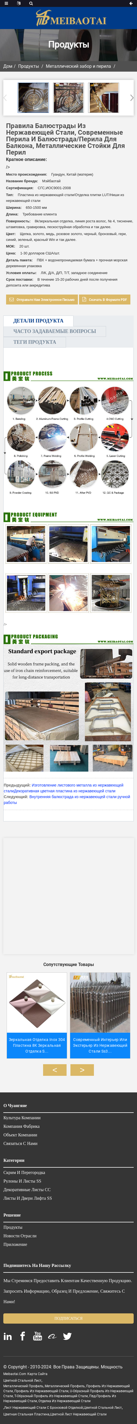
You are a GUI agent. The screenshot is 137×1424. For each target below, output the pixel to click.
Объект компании (20, 1132)
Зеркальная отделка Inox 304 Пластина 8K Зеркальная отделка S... (35, 1043)
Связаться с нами (20, 1141)
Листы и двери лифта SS (27, 1196)
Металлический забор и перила (78, 66)
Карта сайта (37, 1371)
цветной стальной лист (22, 1378)
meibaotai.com (14, 1371)
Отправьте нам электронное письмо (46, 300)
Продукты (28, 66)
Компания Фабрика (21, 1124)
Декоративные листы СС (27, 1187)
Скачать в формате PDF (108, 300)
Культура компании (21, 1115)
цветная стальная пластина (26, 1412)
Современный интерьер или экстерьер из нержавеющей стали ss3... (101, 1043)
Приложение (15, 1242)
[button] (130, 97)
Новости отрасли (19, 1233)
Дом (7, 66)
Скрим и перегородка (24, 1170)
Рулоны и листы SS (22, 1178)
